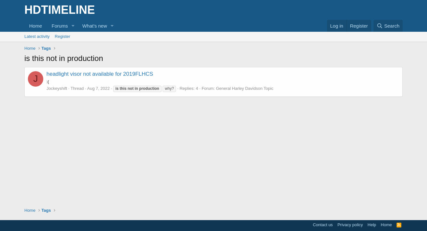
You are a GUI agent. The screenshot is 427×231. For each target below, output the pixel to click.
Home (35, 26)
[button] (73, 26)
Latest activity (37, 36)
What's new (94, 26)
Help (372, 224)
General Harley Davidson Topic (244, 88)
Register (62, 36)
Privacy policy (350, 224)
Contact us (323, 224)
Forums (60, 26)
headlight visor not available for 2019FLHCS (99, 74)
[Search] (388, 26)
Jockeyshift (56, 88)
